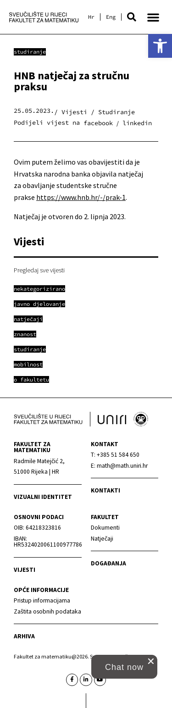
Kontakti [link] (105, 490)
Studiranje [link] (30, 51)
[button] (131, 17)
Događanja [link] (108, 563)
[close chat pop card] (150, 661)
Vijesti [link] (24, 570)
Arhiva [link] (24, 636)
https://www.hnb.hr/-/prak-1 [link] (81, 197)
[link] (160, 46)
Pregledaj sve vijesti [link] (39, 270)
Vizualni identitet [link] (43, 497)
